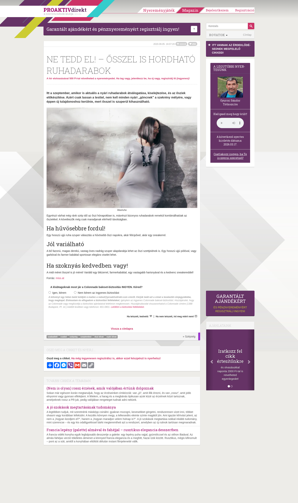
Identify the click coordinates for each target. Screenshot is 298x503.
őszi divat (99, 337)
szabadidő (53, 337)
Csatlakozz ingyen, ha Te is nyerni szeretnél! (230, 156)
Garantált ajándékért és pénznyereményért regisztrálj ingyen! (113, 29)
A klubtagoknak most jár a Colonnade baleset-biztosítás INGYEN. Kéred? (96, 287)
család (63, 337)
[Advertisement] (230, 230)
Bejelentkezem (217, 10)
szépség (74, 337)
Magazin (190, 10)
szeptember (86, 337)
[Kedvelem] (150, 316)
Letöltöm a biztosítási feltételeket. (127, 307)
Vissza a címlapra (122, 328)
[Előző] (209, 359)
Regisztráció (244, 10)
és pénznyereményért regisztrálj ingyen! (230, 303)
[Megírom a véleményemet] (196, 316)
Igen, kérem (57, 292)
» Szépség (189, 336)
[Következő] (250, 359)
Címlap (247, 34)
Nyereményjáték (159, 10)
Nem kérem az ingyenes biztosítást (96, 292)
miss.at (60, 278)
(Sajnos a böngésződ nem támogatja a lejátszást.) (230, 123)
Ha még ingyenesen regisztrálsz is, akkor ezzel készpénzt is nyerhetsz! (116, 358)
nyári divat (112, 337)
